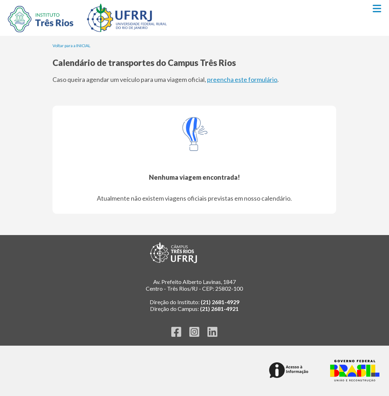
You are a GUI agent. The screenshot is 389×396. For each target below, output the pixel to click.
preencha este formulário (242, 79)
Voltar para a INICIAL (71, 45)
